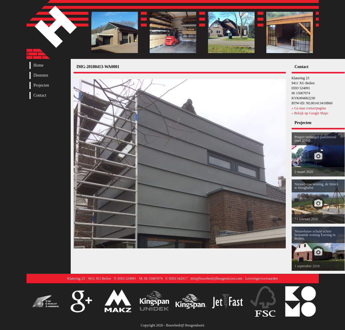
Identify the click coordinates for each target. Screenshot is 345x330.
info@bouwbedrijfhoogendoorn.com (216, 278)
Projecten (41, 85)
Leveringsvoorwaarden (261, 278)
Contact (40, 95)
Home (39, 65)
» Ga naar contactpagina (309, 108)
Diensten (41, 75)
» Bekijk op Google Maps (310, 113)
